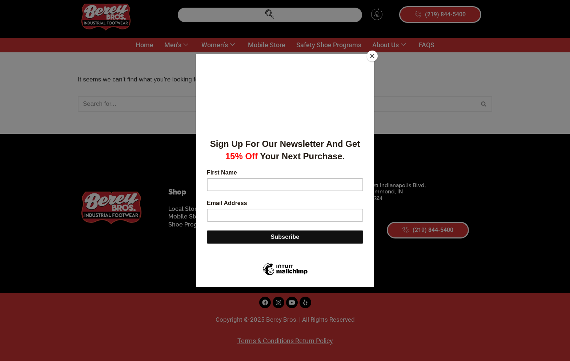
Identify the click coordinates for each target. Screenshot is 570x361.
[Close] (372, 56)
